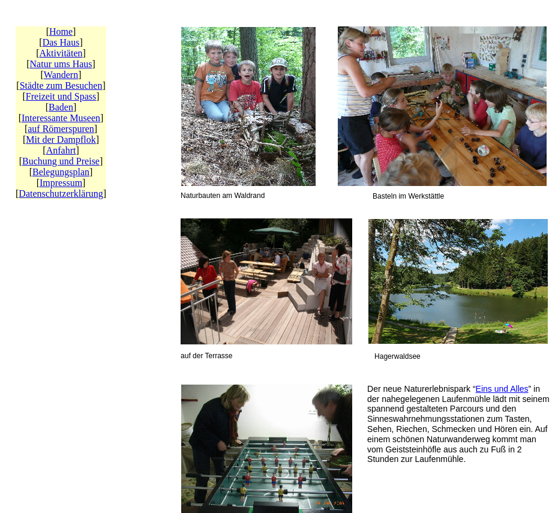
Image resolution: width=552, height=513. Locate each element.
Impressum (61, 183)
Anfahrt (61, 150)
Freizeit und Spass (61, 96)
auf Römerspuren (61, 129)
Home (61, 31)
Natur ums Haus (61, 64)
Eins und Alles (502, 389)
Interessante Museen (61, 118)
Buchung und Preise (61, 161)
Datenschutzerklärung (61, 193)
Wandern (61, 75)
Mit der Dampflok (60, 139)
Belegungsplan (60, 172)
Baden (61, 107)
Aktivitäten (61, 53)
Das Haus (61, 42)
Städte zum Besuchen (61, 85)
